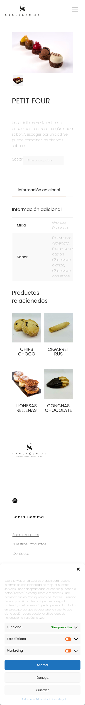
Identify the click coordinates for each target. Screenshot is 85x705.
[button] (78, 569)
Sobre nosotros (25, 534)
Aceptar (43, 665)
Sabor (17, 159)
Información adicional (39, 190)
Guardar (42, 690)
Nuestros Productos (29, 544)
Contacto (20, 553)
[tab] (39, 190)
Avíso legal (59, 699)
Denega (42, 677)
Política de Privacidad (36, 699)
